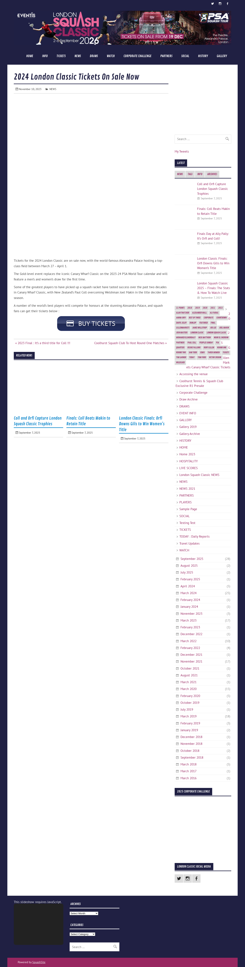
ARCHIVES (212, 174)
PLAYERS (185, 502)
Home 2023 (187, 454)
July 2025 (186, 572)
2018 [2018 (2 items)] (189, 308)
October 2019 (189, 703)
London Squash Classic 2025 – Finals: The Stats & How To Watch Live (213, 288)
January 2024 (189, 607)
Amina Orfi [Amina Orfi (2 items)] (181, 317)
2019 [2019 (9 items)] (197, 308)
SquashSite (38, 962)
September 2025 (191, 559)
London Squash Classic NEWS (199, 475)
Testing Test (187, 523)
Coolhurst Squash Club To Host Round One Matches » (130, 343)
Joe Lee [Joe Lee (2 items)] (213, 327)
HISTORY (203, 56)
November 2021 (191, 661)
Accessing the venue (193, 374)
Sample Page (188, 509)
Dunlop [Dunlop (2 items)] (193, 322)
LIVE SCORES (188, 468)
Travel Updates (189, 543)
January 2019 (189, 730)
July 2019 (186, 709)
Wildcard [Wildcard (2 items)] (180, 362)
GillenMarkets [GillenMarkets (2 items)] (182, 327)
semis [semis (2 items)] (202, 352)
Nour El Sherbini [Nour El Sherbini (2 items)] (221, 337)
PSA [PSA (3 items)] (217, 342)
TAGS (190, 174)
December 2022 (191, 634)
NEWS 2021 (187, 489)
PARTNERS (166, 56)
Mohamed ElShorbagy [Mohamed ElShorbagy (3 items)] (185, 337)
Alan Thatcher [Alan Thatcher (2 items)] (182, 312)
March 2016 (188, 778)
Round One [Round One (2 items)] (221, 347)
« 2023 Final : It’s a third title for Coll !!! (42, 343)
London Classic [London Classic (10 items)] (197, 332)
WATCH (111, 56)
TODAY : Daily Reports (194, 536)
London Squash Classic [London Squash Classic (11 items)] (216, 332)
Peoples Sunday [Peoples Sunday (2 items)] (206, 342)
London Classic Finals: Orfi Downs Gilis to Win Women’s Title (141, 424)
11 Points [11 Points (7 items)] (180, 308)
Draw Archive (188, 399)
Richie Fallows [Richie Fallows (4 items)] (193, 347)
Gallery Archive (189, 434)
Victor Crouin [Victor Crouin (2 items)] (215, 357)
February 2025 (190, 579)
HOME (29, 56)
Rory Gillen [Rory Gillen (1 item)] (209, 347)
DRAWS (94, 56)
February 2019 (190, 723)
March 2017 (188, 771)
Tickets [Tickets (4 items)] (226, 352)
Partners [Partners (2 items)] (180, 342)
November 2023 (191, 614)
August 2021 (189, 675)
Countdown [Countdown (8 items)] (221, 317)
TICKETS (61, 56)
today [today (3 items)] (191, 357)
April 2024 (187, 586)
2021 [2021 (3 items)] (212, 308)
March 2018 (188, 764)
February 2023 (190, 627)
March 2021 (188, 682)
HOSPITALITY (188, 461)
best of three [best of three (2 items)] (194, 317)
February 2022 (190, 648)
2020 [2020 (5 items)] (205, 308)
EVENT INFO (187, 413)
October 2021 (189, 668)
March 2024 (188, 593)
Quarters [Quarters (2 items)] (180, 347)
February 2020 (190, 696)
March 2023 (188, 620)
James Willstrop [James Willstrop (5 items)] (199, 327)
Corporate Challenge (137, 56)
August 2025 (189, 565)
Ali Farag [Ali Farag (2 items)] (214, 312)
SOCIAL (185, 56)
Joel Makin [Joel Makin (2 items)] (224, 327)
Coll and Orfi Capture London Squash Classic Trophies (212, 189)
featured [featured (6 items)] (203, 322)
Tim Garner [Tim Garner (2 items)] (181, 357)
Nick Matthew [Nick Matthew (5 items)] (204, 337)
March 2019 (188, 716)
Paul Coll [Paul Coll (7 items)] (191, 342)
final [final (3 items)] (213, 322)
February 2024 (190, 600)
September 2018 (191, 757)
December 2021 (191, 655)
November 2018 (191, 744)
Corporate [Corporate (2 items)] (208, 317)
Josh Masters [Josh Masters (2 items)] (181, 332)
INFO (45, 56)
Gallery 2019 (188, 427)
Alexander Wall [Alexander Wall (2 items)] (199, 312)
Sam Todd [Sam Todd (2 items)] (193, 352)
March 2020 (188, 689)
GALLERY (222, 56)
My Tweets (182, 151)
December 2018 (191, 737)
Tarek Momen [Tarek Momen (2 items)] (214, 352)
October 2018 (189, 751)
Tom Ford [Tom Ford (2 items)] (202, 357)
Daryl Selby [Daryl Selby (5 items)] (181, 322)
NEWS (77, 56)
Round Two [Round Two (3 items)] (181, 352)
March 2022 (188, 641)
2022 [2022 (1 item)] (220, 308)
